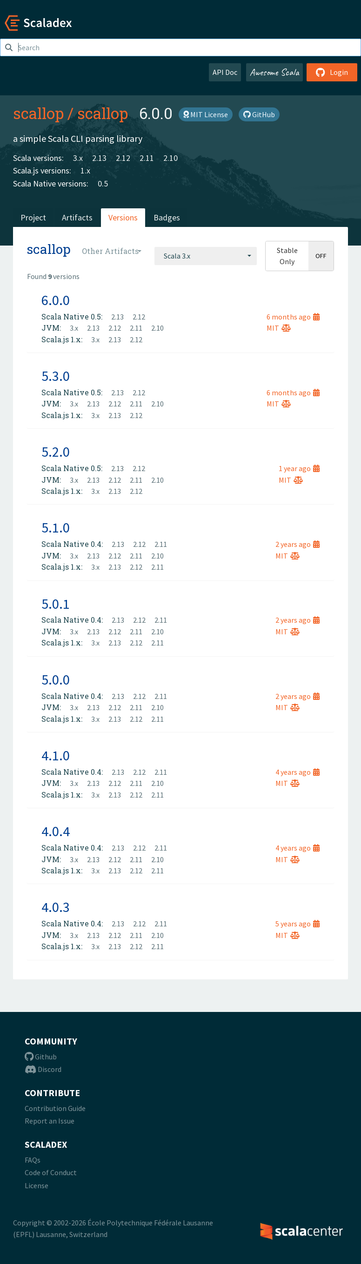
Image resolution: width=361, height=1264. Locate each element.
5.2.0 (55, 451)
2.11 (147, 158)
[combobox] (205, 256)
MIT (279, 328)
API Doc (225, 72)
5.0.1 (55, 603)
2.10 (170, 158)
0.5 (103, 183)
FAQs (32, 1159)
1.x (85, 170)
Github (41, 1056)
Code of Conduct (51, 1172)
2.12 (123, 158)
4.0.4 (55, 831)
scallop (38, 113)
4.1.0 (55, 755)
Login (332, 72)
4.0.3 (55, 907)
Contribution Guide (55, 1108)
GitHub (259, 114)
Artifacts (77, 217)
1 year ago (299, 468)
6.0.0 (55, 300)
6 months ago (293, 316)
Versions (123, 217)
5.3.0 (55, 376)
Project (33, 217)
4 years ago (297, 772)
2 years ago (297, 544)
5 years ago (297, 923)
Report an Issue (49, 1120)
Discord (43, 1069)
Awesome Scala (274, 72)
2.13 (99, 158)
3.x (78, 158)
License (36, 1185)
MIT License (205, 114)
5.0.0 (55, 679)
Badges (167, 217)
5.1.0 (55, 527)
